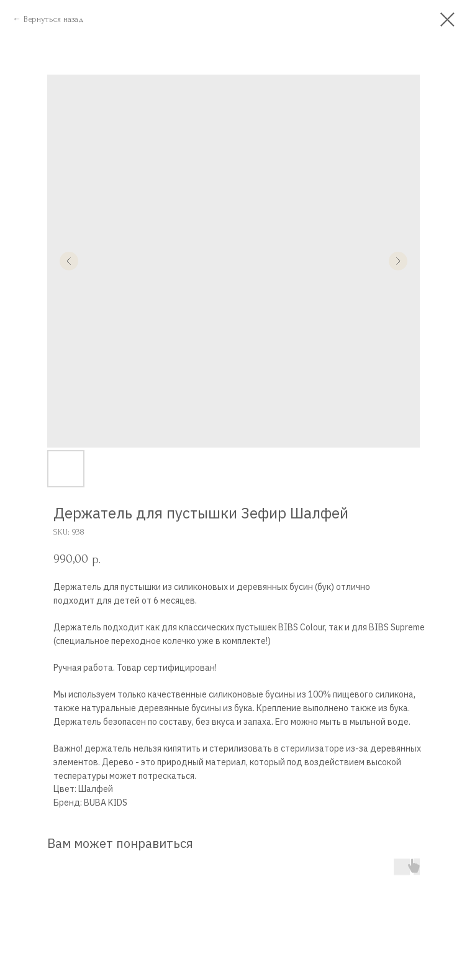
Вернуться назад (54, 19)
